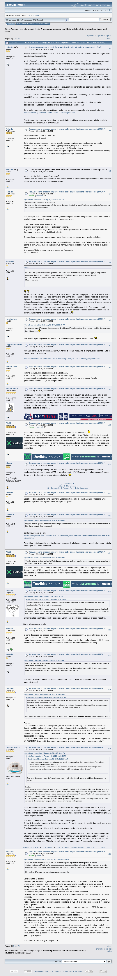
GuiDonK (10, 514)
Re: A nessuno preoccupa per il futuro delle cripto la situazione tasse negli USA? (67, 129)
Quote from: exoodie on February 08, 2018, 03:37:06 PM (45, 520)
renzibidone (11, 319)
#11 (109, 464)
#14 (109, 553)
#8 (110, 368)
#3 (110, 171)
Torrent (39, 20)
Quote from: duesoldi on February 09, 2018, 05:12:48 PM (45, 753)
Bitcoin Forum (11, 29)
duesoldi (40, 427)
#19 (109, 748)
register (36, 15)
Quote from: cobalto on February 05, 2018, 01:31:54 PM (44, 200)
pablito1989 (11, 366)
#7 (110, 346)
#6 (110, 320)
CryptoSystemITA (14, 344)
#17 (109, 655)
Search (25, 23)
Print (108, 38)
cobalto (9, 47)
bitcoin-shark (12, 389)
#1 (110, 48)
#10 (109, 425)
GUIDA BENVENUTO (31, 847)
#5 (110, 262)
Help (18, 23)
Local (21, 29)
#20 (109, 854)
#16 (109, 630)
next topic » (106, 35)
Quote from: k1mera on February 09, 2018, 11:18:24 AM (44, 660)
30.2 (34, 20)
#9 (110, 390)
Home (11, 23)
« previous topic (94, 35)
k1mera (9, 628)
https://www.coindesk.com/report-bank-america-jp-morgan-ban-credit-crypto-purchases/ (62, 358)
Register (39, 23)
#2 (110, 130)
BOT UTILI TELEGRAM (96, 847)
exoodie (9, 492)
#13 (109, 516)
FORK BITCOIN (78, 847)
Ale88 (8, 423)
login (28, 15)
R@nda (9, 129)
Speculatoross (13, 747)
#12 (109, 494)
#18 (109, 689)
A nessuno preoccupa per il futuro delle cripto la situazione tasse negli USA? (65, 47)
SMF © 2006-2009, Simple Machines (68, 971)
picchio (9, 590)
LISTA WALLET (47, 847)
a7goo (9, 463)
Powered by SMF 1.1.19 (44, 971)
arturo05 (40, 196)
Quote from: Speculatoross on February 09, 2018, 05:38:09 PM (47, 859)
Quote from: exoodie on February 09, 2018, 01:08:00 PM (45, 694)
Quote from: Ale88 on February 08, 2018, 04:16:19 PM (44, 596)
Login (32, 23)
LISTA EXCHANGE (63, 847)
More (46, 23)
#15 (109, 592)
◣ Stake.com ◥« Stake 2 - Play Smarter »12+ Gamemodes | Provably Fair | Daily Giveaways (67, 486)
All (19, 39)
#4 (110, 194)
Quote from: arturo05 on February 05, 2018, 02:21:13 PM (45, 325)
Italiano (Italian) (32, 29)
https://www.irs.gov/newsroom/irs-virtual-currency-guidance (49, 112)
